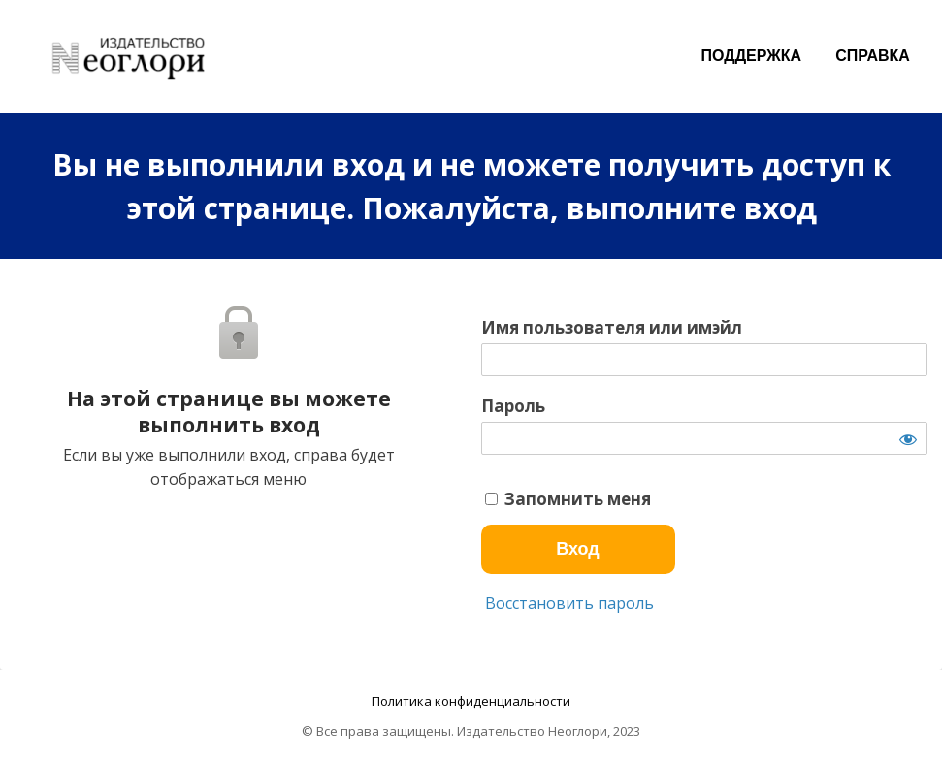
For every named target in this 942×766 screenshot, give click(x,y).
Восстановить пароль (567, 603)
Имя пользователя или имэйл (611, 327)
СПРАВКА (872, 56)
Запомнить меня (568, 499)
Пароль (513, 406)
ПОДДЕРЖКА (751, 56)
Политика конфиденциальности (471, 701)
